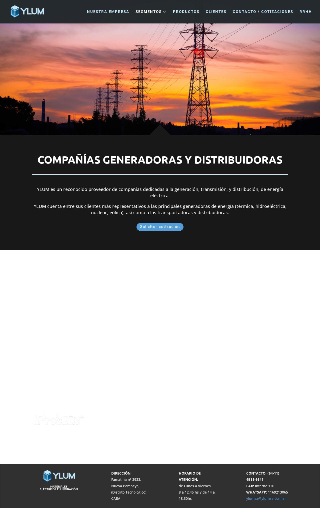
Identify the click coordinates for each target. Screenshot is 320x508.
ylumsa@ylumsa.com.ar (266, 498)
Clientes (216, 12)
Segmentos (149, 12)
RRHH (306, 12)
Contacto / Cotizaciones (263, 12)
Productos (186, 12)
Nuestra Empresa (108, 12)
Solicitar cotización (160, 227)
